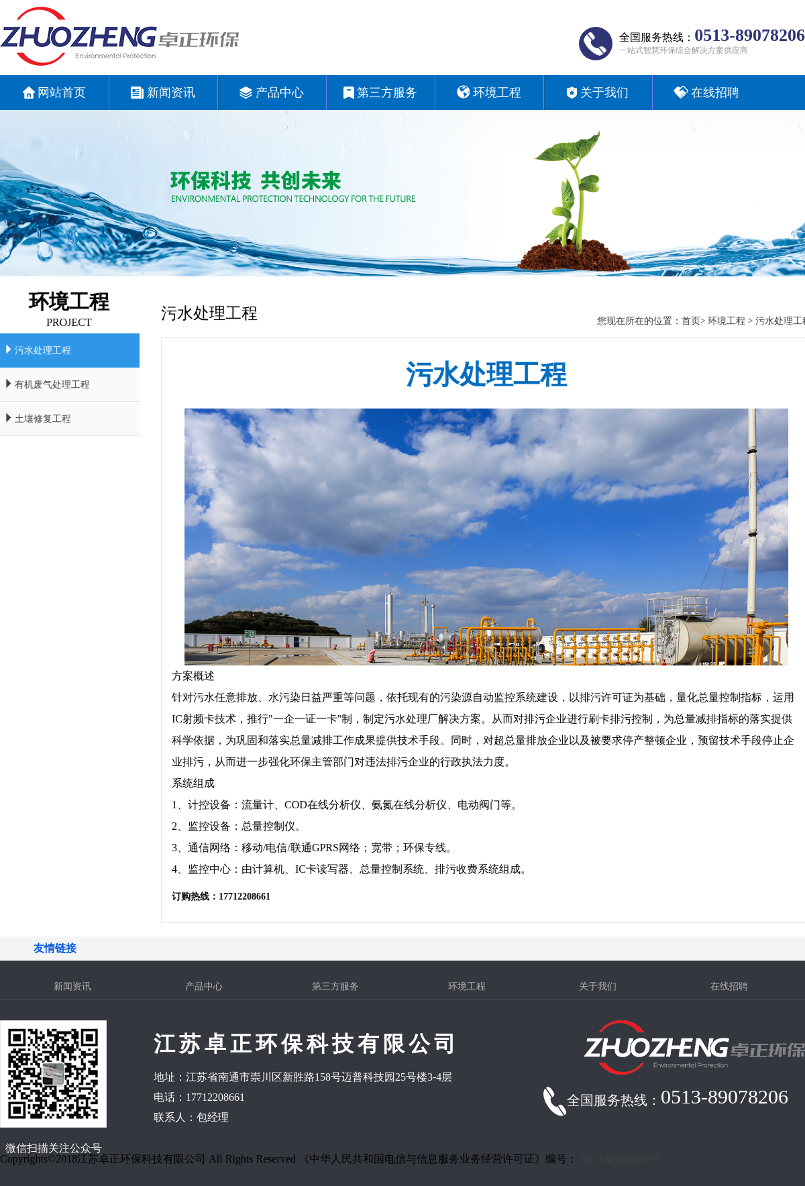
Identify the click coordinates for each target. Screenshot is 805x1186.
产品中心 (204, 986)
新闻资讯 (72, 986)
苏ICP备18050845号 (620, 1159)
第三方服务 (335, 986)
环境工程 (747, 321)
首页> (712, 321)
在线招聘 (729, 986)
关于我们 (597, 986)
